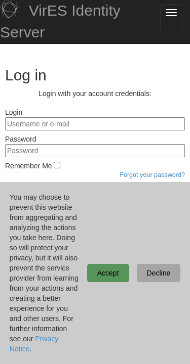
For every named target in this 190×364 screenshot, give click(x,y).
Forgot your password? (152, 174)
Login (13, 112)
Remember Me (28, 166)
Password (20, 139)
